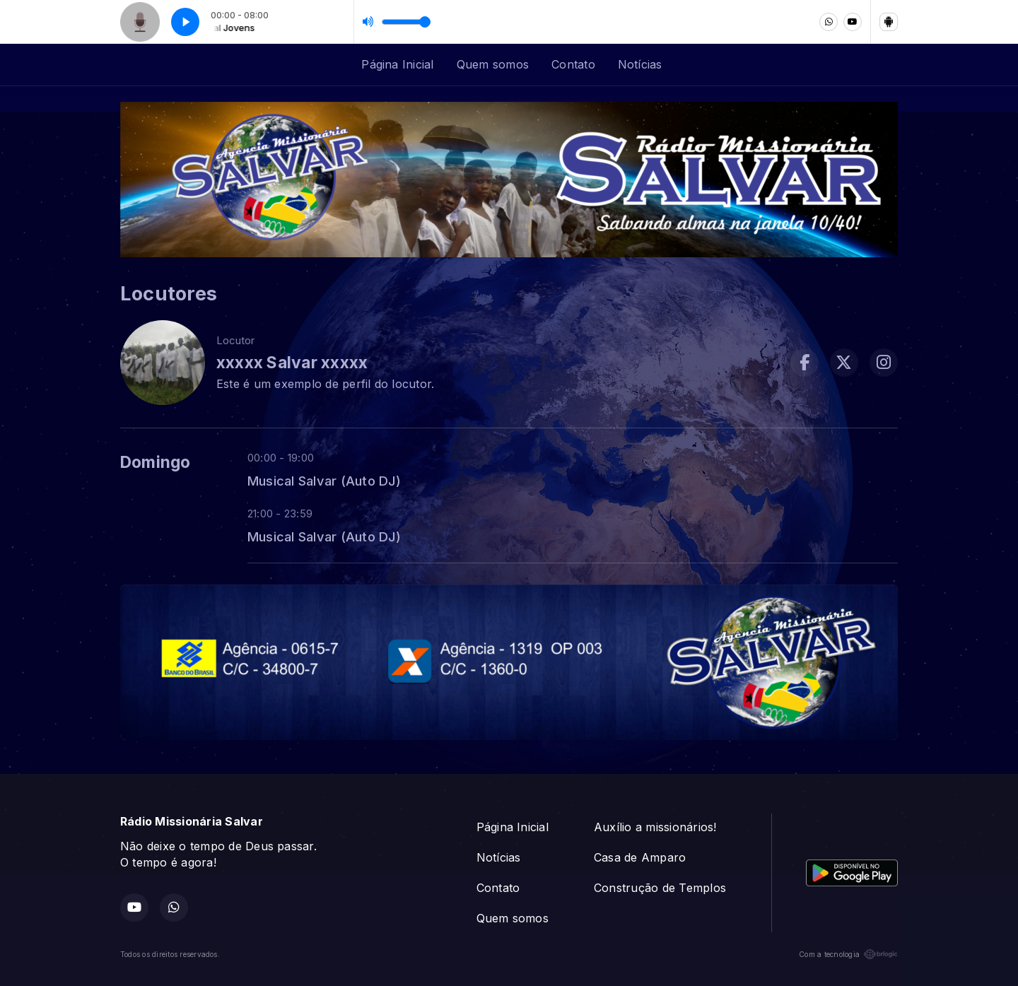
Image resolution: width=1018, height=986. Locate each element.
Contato (573, 64)
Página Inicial (397, 64)
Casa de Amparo (640, 857)
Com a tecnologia (848, 954)
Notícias (640, 64)
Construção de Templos (660, 888)
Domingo (155, 462)
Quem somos (493, 64)
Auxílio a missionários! (655, 827)
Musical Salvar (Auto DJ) (324, 480)
